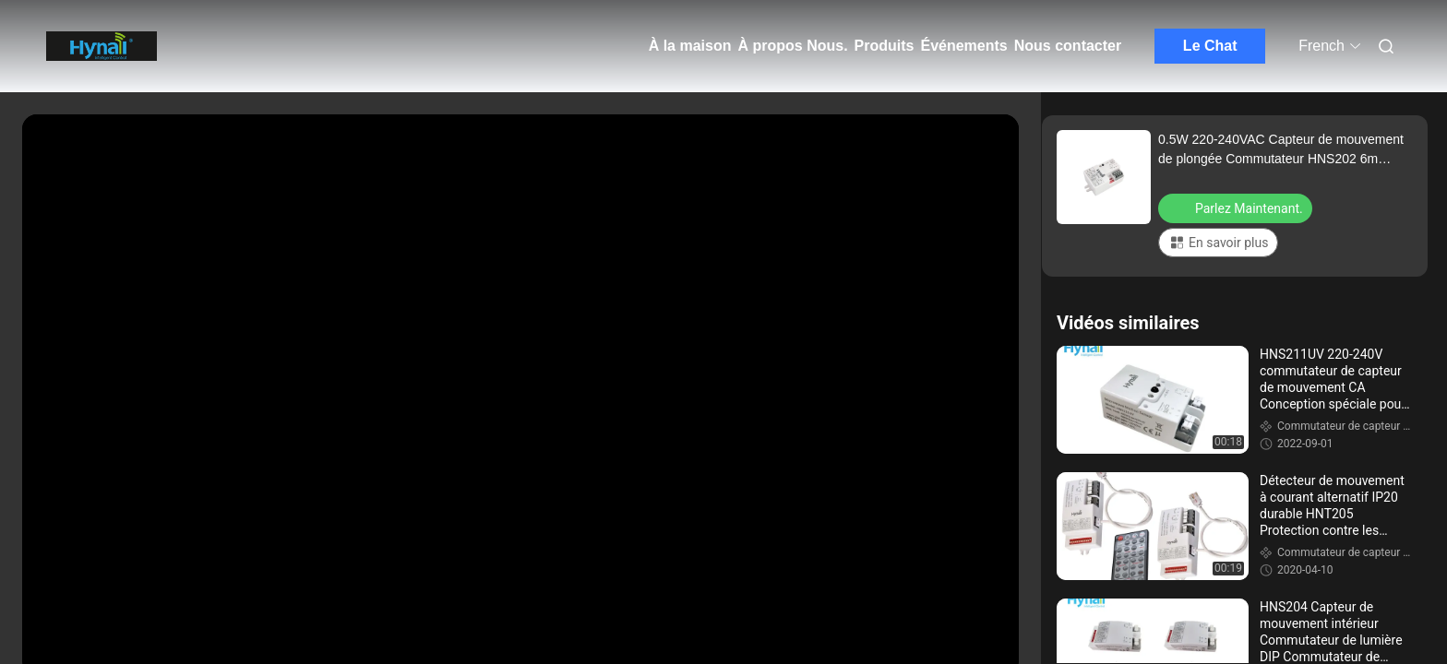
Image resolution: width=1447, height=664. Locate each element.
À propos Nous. (792, 45)
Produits (885, 45)
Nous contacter (1067, 45)
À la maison (690, 45)
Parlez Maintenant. (1237, 207)
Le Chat (1210, 45)
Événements (963, 45)
